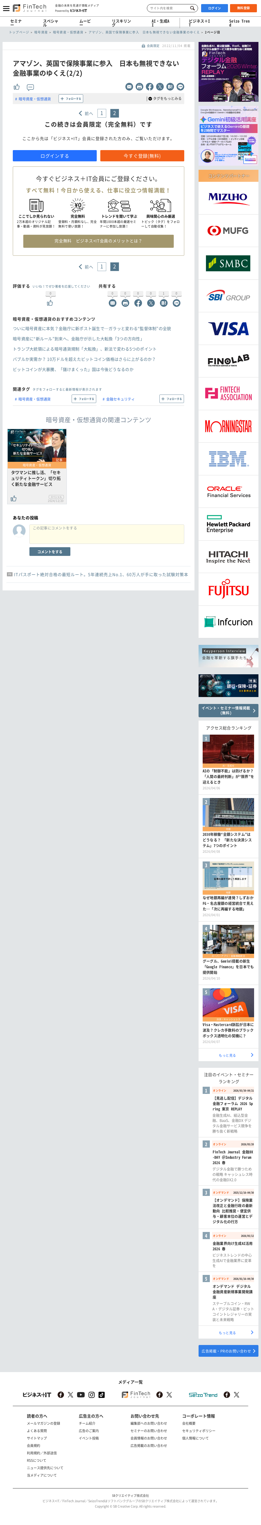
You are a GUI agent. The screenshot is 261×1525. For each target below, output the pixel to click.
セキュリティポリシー (198, 1430)
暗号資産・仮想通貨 (35, 98)
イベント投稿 (89, 1438)
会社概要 (188, 1423)
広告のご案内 (89, 1430)
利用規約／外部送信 (42, 1452)
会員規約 (33, 1445)
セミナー (16, 23)
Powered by (71, 10)
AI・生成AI (160, 23)
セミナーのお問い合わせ (148, 1430)
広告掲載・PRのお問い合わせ (226, 1350)
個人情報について (195, 1438)
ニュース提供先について (45, 1467)
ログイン (214, 8)
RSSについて (36, 1460)
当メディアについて (42, 1475)
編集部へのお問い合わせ (148, 1423)
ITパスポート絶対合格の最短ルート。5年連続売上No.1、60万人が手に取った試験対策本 (101, 574)
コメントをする (49, 551)
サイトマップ (37, 1438)
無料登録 (243, 8)
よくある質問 (37, 1430)
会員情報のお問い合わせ (148, 1438)
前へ (89, 113)
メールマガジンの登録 (43, 1423)
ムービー (85, 23)
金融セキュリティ (120, 398)
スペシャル (50, 23)
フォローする (73, 98)
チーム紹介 (87, 1423)
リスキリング (121, 23)
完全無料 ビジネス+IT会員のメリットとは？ (98, 241)
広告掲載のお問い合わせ (148, 1445)
